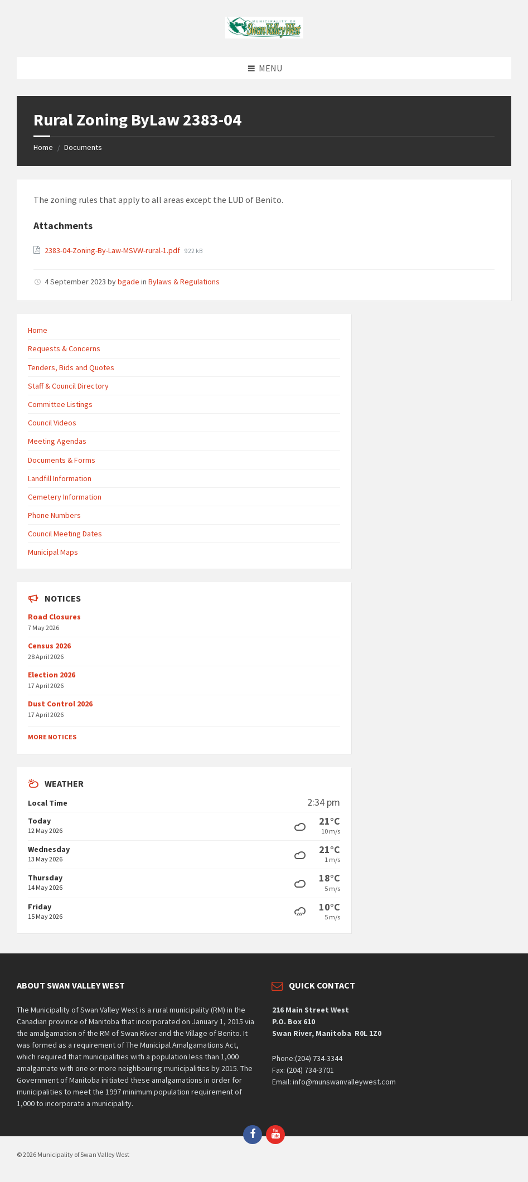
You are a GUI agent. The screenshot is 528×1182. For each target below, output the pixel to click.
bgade (128, 282)
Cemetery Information (64, 497)
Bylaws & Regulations (184, 282)
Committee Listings (60, 404)
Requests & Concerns (64, 348)
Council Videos (52, 423)
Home (43, 147)
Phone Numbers (54, 515)
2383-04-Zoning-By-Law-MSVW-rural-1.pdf (113, 250)
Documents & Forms (61, 460)
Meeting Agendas (57, 441)
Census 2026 (49, 646)
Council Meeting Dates (65, 534)
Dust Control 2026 (60, 704)
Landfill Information (59, 478)
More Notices (52, 737)
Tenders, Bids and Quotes (71, 367)
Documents (83, 147)
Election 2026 (51, 675)
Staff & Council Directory (68, 386)
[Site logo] (264, 35)
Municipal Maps (53, 552)
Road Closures (54, 617)
